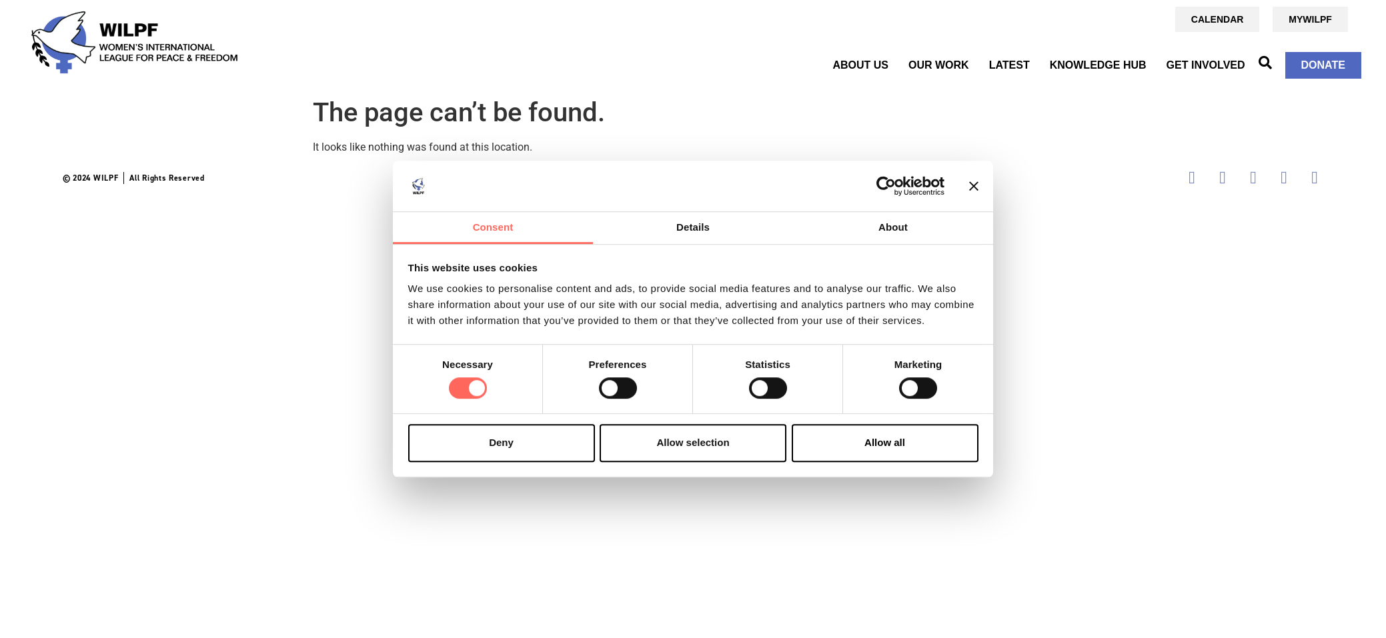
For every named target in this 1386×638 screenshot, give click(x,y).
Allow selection (692, 442)
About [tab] (893, 227)
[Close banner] (973, 186)
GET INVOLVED (1206, 65)
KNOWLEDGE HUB (1098, 65)
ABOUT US (860, 65)
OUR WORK (938, 65)
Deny (501, 442)
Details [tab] (693, 227)
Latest (1009, 65)
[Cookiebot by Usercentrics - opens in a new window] (886, 186)
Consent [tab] (493, 227)
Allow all (884, 442)
